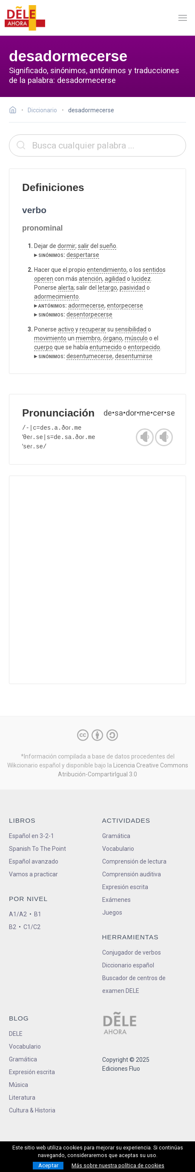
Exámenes (116, 899)
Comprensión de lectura (134, 861)
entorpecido (144, 347)
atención (90, 278)
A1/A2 (18, 914)
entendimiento (106, 269)
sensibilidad (130, 329)
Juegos (112, 912)
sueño (108, 245)
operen (43, 278)
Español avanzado (33, 861)
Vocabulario (118, 848)
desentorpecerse (89, 314)
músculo (136, 338)
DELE (16, 1033)
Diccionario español (128, 965)
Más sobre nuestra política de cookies (118, 1166)
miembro (88, 338)
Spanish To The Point (37, 848)
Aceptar (48, 1165)
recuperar (93, 329)
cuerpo (43, 347)
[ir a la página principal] (24, 18)
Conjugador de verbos (131, 952)
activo (66, 329)
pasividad (132, 287)
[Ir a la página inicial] (15, 111)
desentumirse (133, 356)
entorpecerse (125, 305)
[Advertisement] (97, 579)
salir (83, 245)
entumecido (105, 347)
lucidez (141, 278)
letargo (107, 287)
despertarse (82, 254)
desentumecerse (89, 356)
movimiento (50, 338)
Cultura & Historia (32, 1110)
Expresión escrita (125, 887)
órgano (112, 338)
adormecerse (86, 305)
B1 (37, 914)
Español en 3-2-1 (31, 836)
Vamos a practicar (33, 874)
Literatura (22, 1097)
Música (18, 1084)
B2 (12, 927)
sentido (153, 269)
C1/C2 (31, 927)
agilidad (115, 278)
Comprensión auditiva (131, 874)
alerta (66, 287)
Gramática (116, 836)
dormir (66, 245)
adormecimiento (56, 296)
